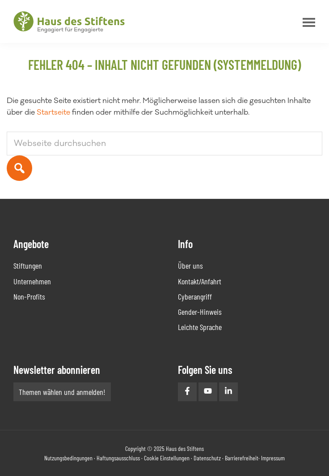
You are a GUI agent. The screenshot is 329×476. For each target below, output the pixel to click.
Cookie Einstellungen (167, 458)
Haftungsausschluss (118, 458)
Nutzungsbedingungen (68, 458)
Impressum (273, 458)
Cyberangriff (195, 296)
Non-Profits (29, 296)
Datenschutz (207, 458)
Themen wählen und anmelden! (62, 392)
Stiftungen (27, 265)
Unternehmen (32, 281)
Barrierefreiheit (241, 458)
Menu (306, 22)
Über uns (190, 265)
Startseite (53, 112)
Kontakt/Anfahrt (199, 281)
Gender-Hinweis (200, 312)
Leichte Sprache (200, 327)
